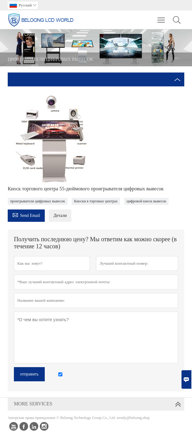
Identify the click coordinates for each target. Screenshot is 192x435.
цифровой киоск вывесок (146, 201)
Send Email (26, 214)
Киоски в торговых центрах (96, 201)
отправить (29, 374)
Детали (60, 215)
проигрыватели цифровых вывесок (37, 201)
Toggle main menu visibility (161, 17)
